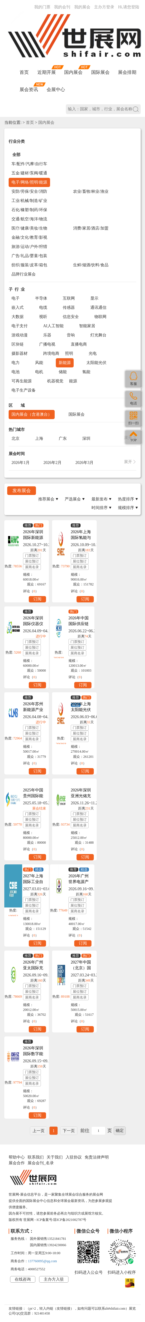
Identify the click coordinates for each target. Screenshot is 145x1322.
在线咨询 (23, 1279)
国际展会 (100, 72)
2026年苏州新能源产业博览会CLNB (34, 710)
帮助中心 (17, 1157)
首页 (24, 72)
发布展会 (21, 490)
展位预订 (32, 561)
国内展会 (73, 72)
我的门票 (42, 7)
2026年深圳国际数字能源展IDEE (33, 1054)
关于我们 (55, 1157)
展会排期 (127, 72)
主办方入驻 (54, 1279)
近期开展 (46, 72)
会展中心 (56, 89)
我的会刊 (62, 7)
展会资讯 (29, 89)
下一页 (69, 1131)
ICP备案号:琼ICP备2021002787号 (61, 1220)
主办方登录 (104, 7)
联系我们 (36, 1157)
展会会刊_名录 (41, 1163)
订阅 (37, 599)
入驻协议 (74, 1157)
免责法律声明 (97, 1157)
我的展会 (82, 7)
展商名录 (32, 567)
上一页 (39, 1131)
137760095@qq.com (42, 1261)
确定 (120, 1130)
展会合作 (17, 1163)
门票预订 (32, 556)
